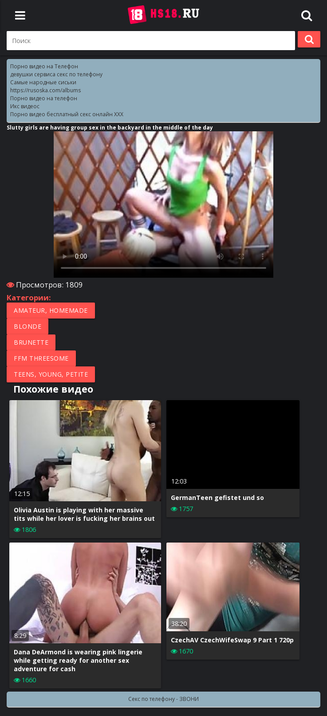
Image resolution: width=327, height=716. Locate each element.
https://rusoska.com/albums (45, 90)
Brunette (31, 342)
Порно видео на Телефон (44, 66)
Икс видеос (24, 106)
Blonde (27, 326)
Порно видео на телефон (43, 98)
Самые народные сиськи (43, 82)
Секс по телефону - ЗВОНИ (163, 699)
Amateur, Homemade (51, 310)
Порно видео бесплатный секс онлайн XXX (66, 114)
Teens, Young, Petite (51, 374)
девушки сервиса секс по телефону (56, 74)
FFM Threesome (41, 358)
